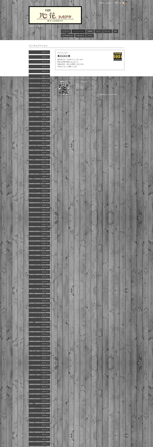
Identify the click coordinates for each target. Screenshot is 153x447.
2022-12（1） (45, 119)
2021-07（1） (45, 152)
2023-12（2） (45, 95)
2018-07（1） (45, 233)
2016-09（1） (45, 300)
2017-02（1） (45, 286)
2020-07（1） (45, 181)
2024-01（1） (45, 90)
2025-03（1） (45, 66)
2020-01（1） (45, 195)
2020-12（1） (45, 166)
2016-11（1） (45, 296)
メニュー (98, 31)
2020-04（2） (45, 190)
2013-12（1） (45, 410)
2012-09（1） (45, 434)
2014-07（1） (45, 391)
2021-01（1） (45, 162)
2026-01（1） (45, 57)
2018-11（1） (45, 229)
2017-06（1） (45, 272)
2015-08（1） (45, 348)
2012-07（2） (45, 439)
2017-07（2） (45, 267)
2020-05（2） (45, 186)
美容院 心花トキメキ (105, 94)
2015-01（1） (45, 377)
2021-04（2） (45, 157)
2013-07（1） (45, 420)
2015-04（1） (45, 367)
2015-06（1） (45, 358)
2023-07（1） (45, 100)
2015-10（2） (45, 343)
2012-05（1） (45, 444)
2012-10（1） (45, 429)
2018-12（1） (45, 224)
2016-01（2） (45, 329)
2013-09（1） (45, 415)
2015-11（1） (45, 339)
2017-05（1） (45, 276)
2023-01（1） (45, 114)
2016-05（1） (45, 315)
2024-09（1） (45, 80)
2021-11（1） (45, 143)
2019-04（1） (45, 214)
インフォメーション (78, 31)
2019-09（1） (45, 205)
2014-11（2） (45, 382)
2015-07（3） (45, 353)
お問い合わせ (80, 35)
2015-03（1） (45, 372)
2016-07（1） (45, 305)
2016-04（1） (45, 319)
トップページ (65, 31)
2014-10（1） (45, 386)
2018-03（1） (45, 248)
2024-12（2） (45, 76)
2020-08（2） (45, 176)
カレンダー (107, 31)
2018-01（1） (45, 253)
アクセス (90, 35)
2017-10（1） (45, 262)
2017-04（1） (45, 281)
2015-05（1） (45, 362)
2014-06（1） (45, 396)
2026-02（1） (45, 52)
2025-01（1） (45, 71)
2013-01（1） (45, 425)
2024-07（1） (45, 85)
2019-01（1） (45, 219)
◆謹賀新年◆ (63, 56)
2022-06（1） (45, 133)
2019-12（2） (45, 200)
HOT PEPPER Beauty (67, 35)
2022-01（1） (45, 138)
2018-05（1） (45, 243)
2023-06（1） (45, 104)
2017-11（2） (45, 257)
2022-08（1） (45, 123)
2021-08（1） (45, 147)
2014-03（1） (45, 401)
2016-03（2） (45, 324)
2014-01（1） (45, 405)
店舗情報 (90, 31)
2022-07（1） (45, 128)
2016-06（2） (45, 310)
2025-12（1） (45, 61)
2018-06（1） (45, 238)
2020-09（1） (45, 171)
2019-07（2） (45, 209)
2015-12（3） (45, 334)
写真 (115, 31)
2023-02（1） (45, 109)
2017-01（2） (45, 291)
